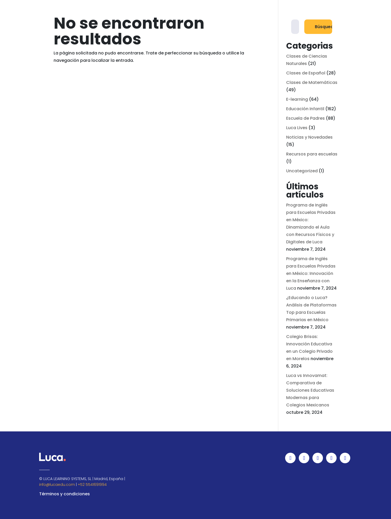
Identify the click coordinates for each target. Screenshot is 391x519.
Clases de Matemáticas (311, 82)
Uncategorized (302, 171)
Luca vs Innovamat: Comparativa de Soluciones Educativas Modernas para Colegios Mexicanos (310, 390)
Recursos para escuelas (311, 154)
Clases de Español (305, 73)
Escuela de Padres (305, 118)
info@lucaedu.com (57, 484)
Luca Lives (296, 128)
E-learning (297, 99)
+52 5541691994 (92, 484)
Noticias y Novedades (309, 137)
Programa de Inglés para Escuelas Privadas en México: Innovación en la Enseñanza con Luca (311, 273)
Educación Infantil (305, 109)
